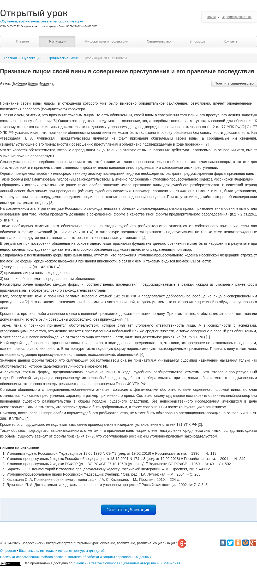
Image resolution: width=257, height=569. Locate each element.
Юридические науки (63, 58)
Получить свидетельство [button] (234, 83)
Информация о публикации (106, 41)
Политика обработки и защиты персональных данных (109, 557)
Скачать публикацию (128, 509)
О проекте (8, 551)
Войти (211, 17)
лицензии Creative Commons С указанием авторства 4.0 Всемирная (126, 563)
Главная (22, 41)
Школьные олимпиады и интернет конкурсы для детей (62, 551)
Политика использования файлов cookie (32, 557)
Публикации (57, 41)
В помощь (197, 41)
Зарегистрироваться (237, 17)
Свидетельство (159, 41)
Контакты (231, 41)
